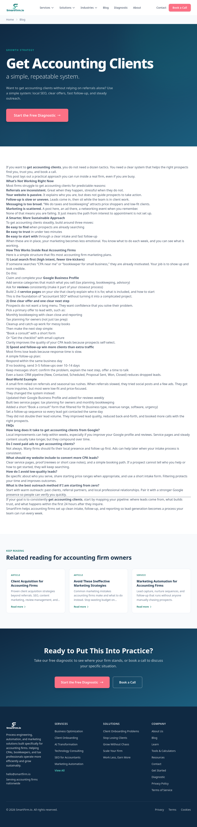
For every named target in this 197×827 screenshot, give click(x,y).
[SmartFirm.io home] (15, 7)
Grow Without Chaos (116, 744)
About (137, 7)
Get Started (159, 770)
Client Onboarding (66, 738)
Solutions (67, 7)
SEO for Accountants (67, 757)
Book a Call (180, 7)
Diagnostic (121, 7)
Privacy (159, 809)
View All (60, 770)
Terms (172, 809)
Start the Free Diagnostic (37, 115)
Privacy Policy (160, 783)
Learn (155, 744)
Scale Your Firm (113, 751)
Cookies (186, 809)
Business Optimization (69, 731)
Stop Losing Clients (115, 738)
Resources (158, 757)
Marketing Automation (69, 764)
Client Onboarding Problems (121, 731)
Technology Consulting (69, 751)
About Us (157, 731)
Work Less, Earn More (116, 757)
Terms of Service (162, 790)
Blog (106, 7)
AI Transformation (66, 744)
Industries (89, 7)
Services (47, 7)
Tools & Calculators (164, 751)
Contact (161, 7)
